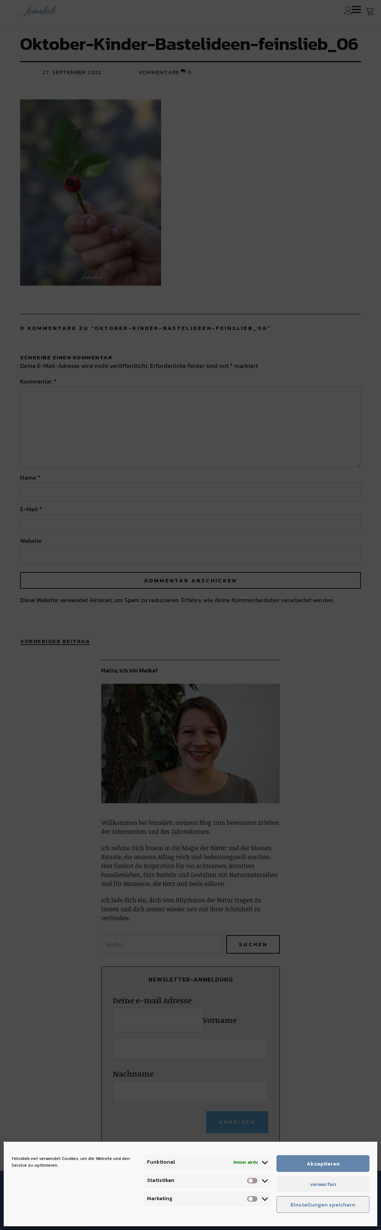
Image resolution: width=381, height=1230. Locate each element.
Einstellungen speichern (323, 1204)
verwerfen (323, 1184)
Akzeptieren (323, 1163)
